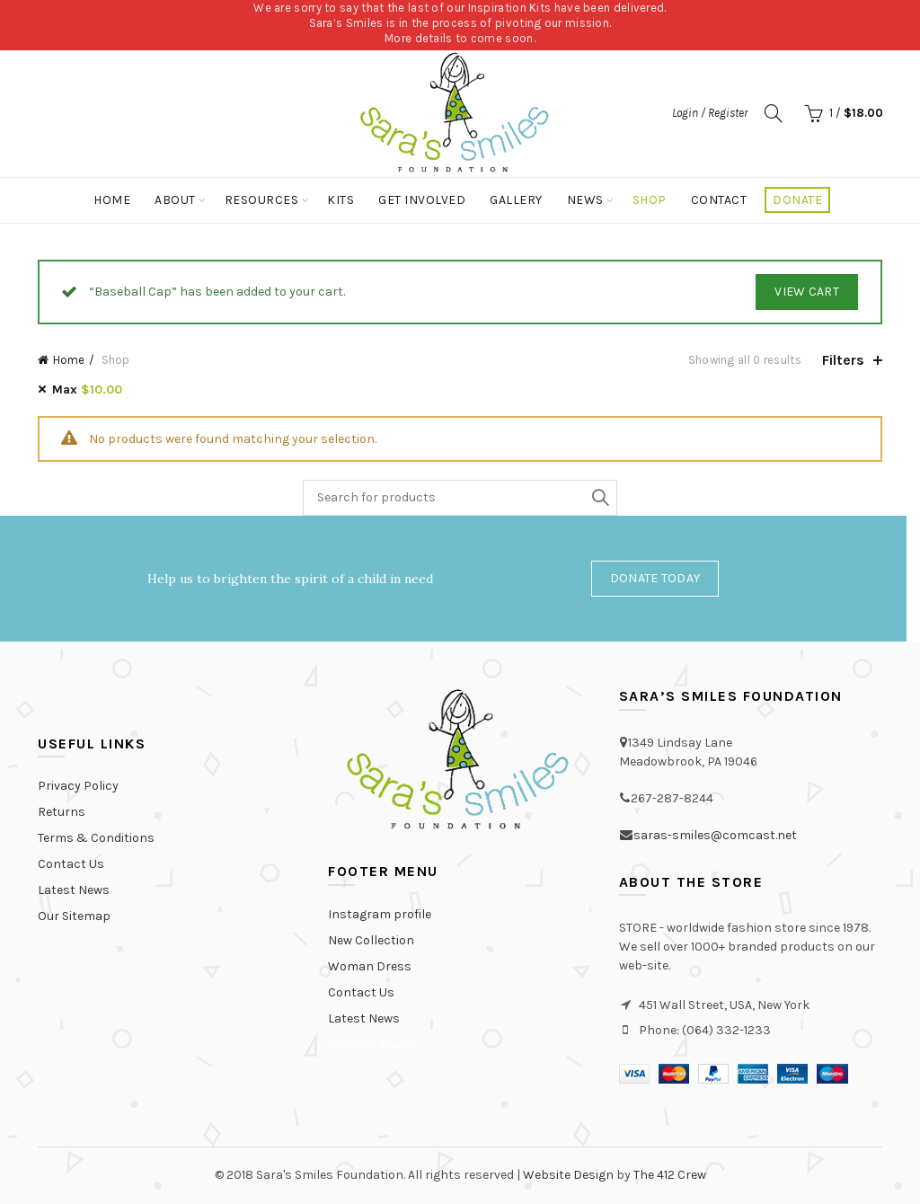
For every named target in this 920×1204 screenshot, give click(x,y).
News (585, 200)
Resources (262, 200)
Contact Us (71, 864)
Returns (61, 811)
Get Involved (421, 200)
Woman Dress (369, 966)
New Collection (371, 940)
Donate (797, 200)
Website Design (568, 1174)
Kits (340, 200)
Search (599, 498)
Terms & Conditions (96, 837)
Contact (719, 200)
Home (111, 200)
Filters (843, 359)
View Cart (806, 291)
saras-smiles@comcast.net (715, 835)
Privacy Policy (78, 785)
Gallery (516, 200)
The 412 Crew (669, 1174)
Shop (649, 200)
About (175, 200)
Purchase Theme (370, 1044)
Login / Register (710, 113)
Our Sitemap (74, 916)
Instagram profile (379, 914)
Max (87, 389)
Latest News (74, 890)
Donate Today (655, 578)
